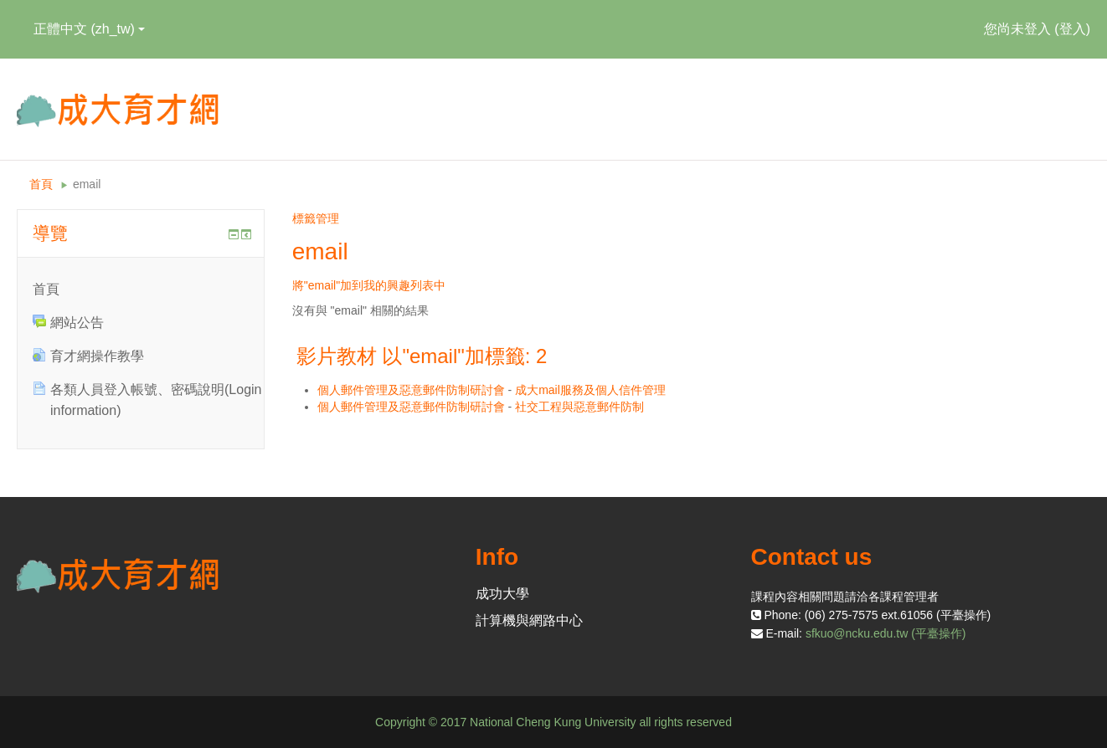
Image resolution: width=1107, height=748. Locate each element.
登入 (1072, 29)
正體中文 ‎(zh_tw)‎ (89, 29)
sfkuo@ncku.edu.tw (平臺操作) (886, 633)
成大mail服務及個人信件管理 (590, 390)
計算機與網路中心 (529, 620)
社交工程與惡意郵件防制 (579, 406)
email (86, 184)
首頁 (41, 184)
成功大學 (502, 594)
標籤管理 (315, 218)
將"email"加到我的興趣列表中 (368, 285)
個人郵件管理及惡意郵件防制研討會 (411, 390)
